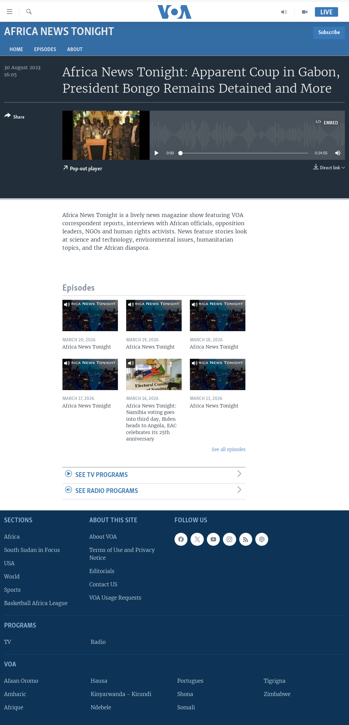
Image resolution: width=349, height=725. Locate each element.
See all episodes (228, 449)
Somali (186, 707)
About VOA (103, 537)
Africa (12, 537)
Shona (185, 694)
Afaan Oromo (21, 681)
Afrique (13, 707)
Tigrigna (275, 681)
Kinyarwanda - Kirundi (121, 694)
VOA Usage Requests (115, 598)
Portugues (190, 681)
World (12, 576)
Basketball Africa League (35, 603)
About (74, 49)
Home (16, 49)
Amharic (15, 694)
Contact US (103, 584)
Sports (12, 590)
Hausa (99, 681)
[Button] (14, 118)
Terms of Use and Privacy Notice (122, 554)
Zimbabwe (277, 694)
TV (7, 642)
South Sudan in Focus (32, 550)
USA (9, 563)
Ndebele (101, 707)
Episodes (45, 49)
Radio (98, 642)
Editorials (102, 571)
